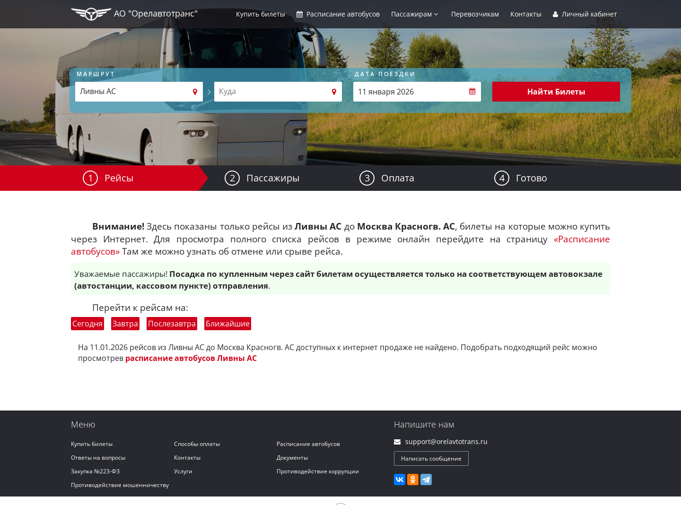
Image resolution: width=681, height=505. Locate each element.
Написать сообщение (431, 458)
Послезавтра (172, 323)
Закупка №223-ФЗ (95, 471)
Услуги (183, 471)
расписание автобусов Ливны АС (191, 358)
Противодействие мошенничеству (120, 485)
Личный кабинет (585, 13)
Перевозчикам (475, 13)
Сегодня (87, 323)
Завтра (125, 323)
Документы (292, 458)
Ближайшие (228, 323)
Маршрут (96, 74)
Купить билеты (92, 444)
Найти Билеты (556, 91)
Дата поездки (385, 74)
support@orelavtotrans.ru (446, 441)
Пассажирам (414, 13)
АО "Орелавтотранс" (134, 14)
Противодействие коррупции (318, 471)
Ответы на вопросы (98, 458)
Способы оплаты (197, 444)
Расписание (338, 13)
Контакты (525, 13)
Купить (260, 13)
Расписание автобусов (308, 444)
